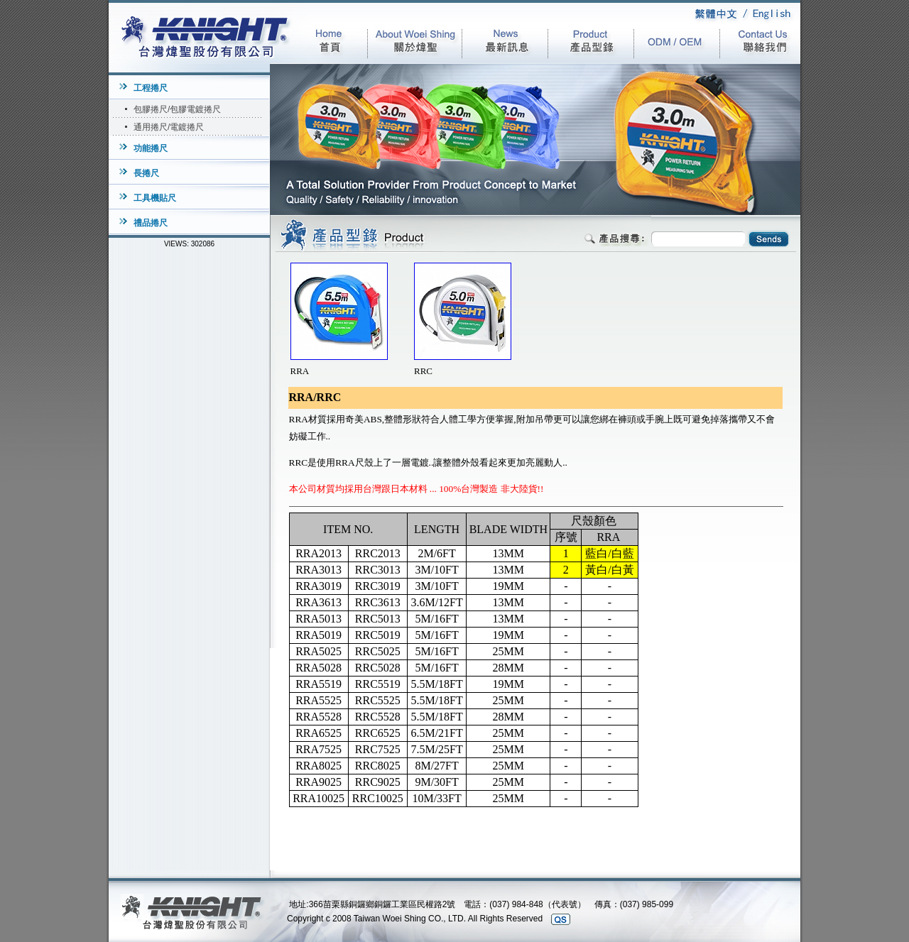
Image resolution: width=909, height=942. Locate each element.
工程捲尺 (151, 88)
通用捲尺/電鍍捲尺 (169, 127)
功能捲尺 (151, 148)
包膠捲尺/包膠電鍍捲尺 (177, 109)
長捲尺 (146, 173)
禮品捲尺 (151, 223)
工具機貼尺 (155, 198)
